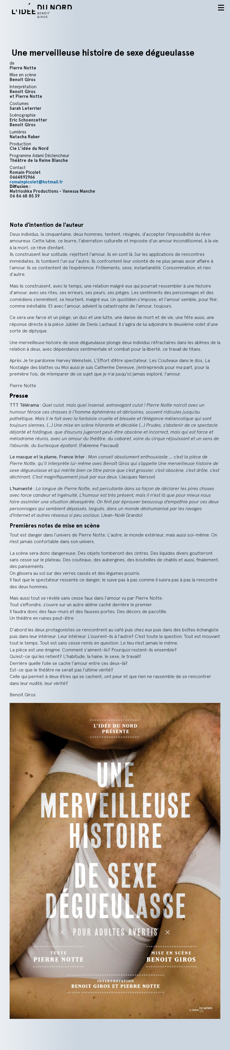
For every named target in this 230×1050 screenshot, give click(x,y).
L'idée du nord (49, 10)
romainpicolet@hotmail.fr (36, 182)
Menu (221, 7)
